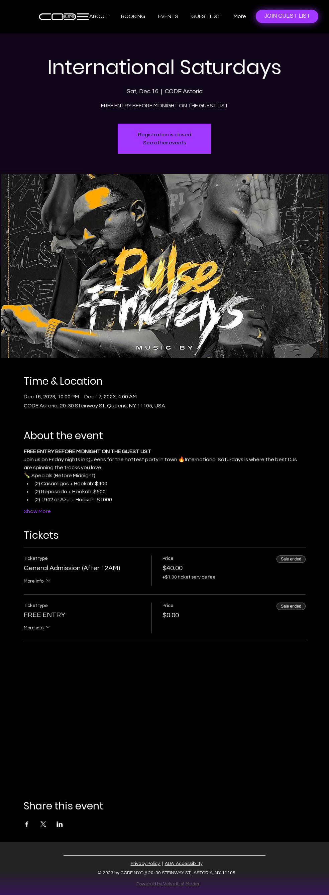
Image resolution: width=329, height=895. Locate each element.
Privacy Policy (146, 863)
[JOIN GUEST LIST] (287, 16)
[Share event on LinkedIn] (60, 824)
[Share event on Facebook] (27, 824)
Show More (37, 511)
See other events (164, 142)
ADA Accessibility (184, 863)
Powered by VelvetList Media (167, 884)
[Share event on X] (43, 824)
